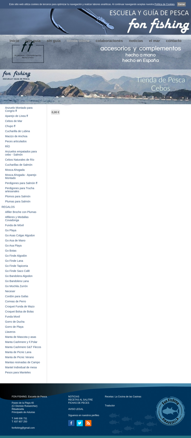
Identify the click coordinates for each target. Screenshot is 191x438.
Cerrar (181, 4)
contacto (173, 41)
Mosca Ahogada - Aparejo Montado (20, 176)
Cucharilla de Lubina (17, 131)
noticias (136, 41)
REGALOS (8, 206)
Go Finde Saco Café (17, 270)
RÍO (7, 146)
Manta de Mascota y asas (20, 336)
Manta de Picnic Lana (18, 352)
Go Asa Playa (13, 245)
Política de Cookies (165, 4)
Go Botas (10, 250)
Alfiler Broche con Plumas (20, 212)
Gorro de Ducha (15, 321)
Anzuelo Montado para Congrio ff (19, 109)
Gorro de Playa (14, 326)
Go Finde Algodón (16, 255)
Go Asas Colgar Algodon (20, 235)
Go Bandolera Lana (17, 281)
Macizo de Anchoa (16, 136)
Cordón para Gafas (16, 296)
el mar (154, 41)
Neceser (10, 291)
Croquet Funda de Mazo (19, 306)
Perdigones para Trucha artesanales (19, 190)
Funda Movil (12, 316)
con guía (33, 41)
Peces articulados (16, 141)
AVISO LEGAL (75, 409)
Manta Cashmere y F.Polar (21, 342)
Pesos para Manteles (18, 372)
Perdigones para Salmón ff (21, 183)
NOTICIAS (73, 396)
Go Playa (10, 230)
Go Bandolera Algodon (19, 276)
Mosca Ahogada (15, 169)
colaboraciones (109, 41)
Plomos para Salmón (17, 196)
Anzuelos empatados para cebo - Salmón (21, 153)
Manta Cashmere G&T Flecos (23, 347)
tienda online (78, 41)
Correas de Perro (15, 301)
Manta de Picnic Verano (19, 357)
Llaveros (10, 331)
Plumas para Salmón (17, 201)
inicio (14, 41)
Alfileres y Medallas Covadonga (17, 218)
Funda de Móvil (14, 225)
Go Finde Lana (14, 260)
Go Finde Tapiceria (16, 265)
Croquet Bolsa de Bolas (19, 311)
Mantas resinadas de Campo (22, 362)
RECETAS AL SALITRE (80, 399)
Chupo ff (10, 126)
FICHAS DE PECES (78, 403)
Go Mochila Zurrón (16, 286)
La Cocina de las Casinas (128, 396)
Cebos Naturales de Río (19, 159)
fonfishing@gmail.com (23, 427)
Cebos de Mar (13, 121)
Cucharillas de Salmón (18, 164)
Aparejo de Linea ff (16, 116)
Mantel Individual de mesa (21, 367)
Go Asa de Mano (15, 240)
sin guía (54, 41)
